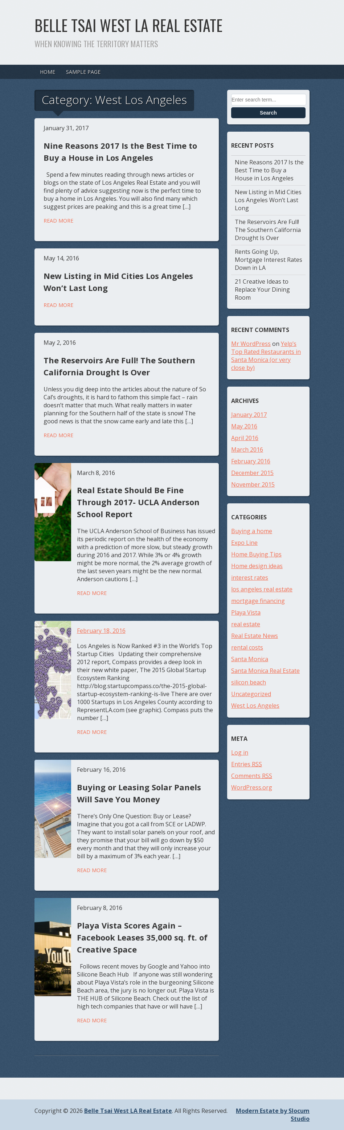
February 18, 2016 (101, 631)
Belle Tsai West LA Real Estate (128, 25)
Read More (58, 220)
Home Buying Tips (256, 554)
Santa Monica (249, 659)
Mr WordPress (251, 344)
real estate (245, 624)
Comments (251, 776)
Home (47, 71)
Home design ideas (257, 566)
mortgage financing (258, 601)
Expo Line (244, 543)
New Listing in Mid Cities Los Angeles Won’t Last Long (268, 200)
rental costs (247, 647)
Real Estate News (254, 636)
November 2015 (253, 484)
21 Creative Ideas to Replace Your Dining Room (262, 289)
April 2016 (244, 438)
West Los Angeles (255, 706)
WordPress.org (251, 787)
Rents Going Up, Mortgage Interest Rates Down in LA (268, 260)
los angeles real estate (261, 589)
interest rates (249, 578)
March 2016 (247, 450)
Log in (239, 752)
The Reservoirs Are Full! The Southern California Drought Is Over (268, 230)
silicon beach (248, 682)
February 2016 (250, 461)
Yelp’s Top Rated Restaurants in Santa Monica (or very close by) (266, 356)
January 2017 (249, 415)
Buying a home (251, 531)
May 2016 (244, 426)
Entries (246, 764)
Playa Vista (246, 612)
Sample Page (83, 71)
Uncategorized (251, 694)
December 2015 (252, 473)
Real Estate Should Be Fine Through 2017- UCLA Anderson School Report (138, 501)
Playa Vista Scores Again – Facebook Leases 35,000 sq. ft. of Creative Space (142, 937)
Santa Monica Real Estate (265, 671)
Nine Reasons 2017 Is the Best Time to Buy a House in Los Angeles (269, 170)
